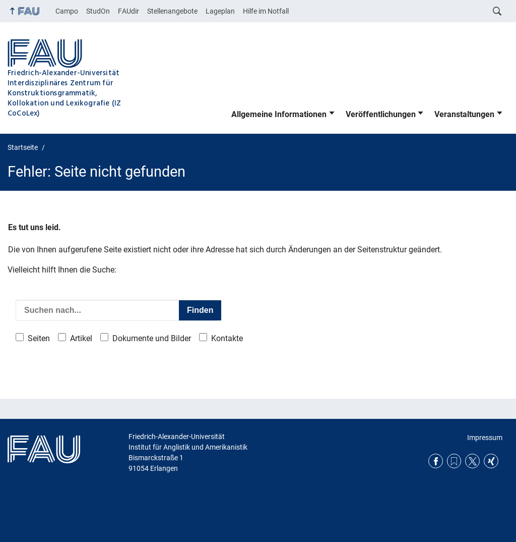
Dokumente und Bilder (151, 338)
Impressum (484, 437)
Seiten (39, 338)
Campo (66, 11)
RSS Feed (454, 461)
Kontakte (227, 338)
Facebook (435, 461)
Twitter (472, 461)
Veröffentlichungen (381, 114)
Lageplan (220, 11)
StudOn (98, 11)
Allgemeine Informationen (279, 114)
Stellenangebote (172, 11)
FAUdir (128, 11)
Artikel (81, 338)
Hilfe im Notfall (266, 11)
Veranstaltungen (464, 114)
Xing (491, 461)
